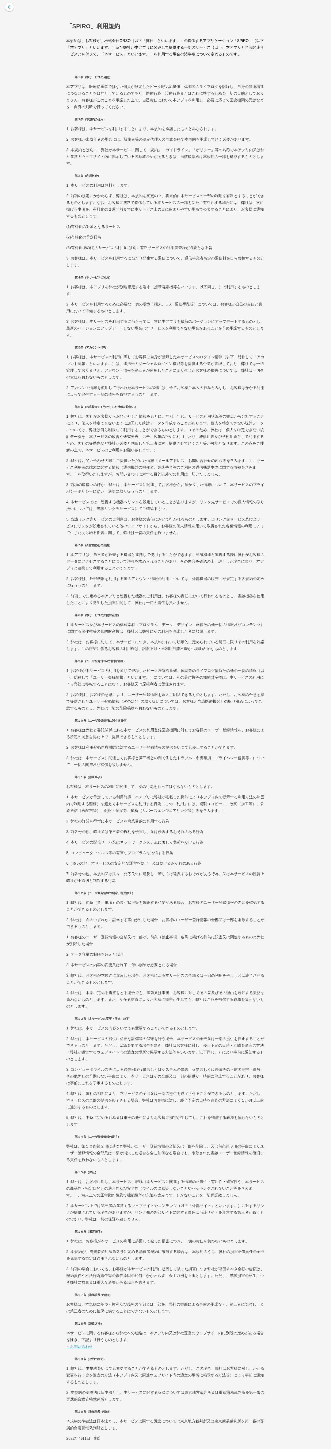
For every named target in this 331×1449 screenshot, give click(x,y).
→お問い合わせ (79, 1346)
